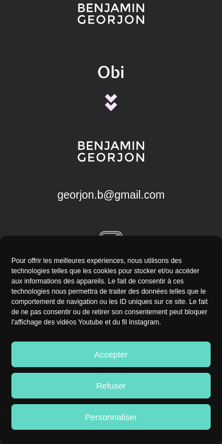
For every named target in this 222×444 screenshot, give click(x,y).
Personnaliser (111, 417)
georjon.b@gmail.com (111, 194)
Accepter (111, 354)
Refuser (111, 385)
